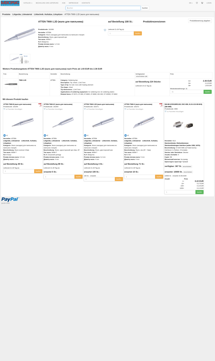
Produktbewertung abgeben (200, 21)
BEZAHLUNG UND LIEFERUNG (47, 3)
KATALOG (28, 3)
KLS (174, 141)
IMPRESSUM (73, 3)
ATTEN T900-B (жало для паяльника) (17, 104)
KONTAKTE (86, 3)
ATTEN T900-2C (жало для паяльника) (58, 104)
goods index (5, 203)
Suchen (145, 8)
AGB (63, 3)
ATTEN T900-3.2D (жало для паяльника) (99, 104)
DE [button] (190, 3)
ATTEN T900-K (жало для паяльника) (138, 104)
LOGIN (209, 3)
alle (141, 76)
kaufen (137, 33)
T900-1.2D (22, 80)
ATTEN (48, 32)
